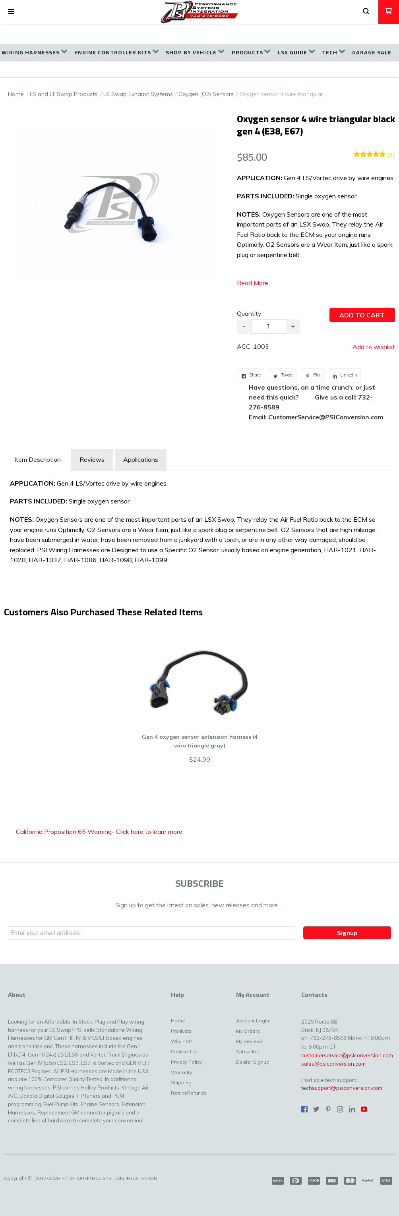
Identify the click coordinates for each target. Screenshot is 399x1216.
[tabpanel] (199, 524)
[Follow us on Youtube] (364, 1109)
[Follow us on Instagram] (340, 1109)
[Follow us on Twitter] (316, 1109)
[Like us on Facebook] (304, 1109)
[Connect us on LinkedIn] (352, 1109)
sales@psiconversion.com (333, 1063)
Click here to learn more (149, 832)
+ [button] (293, 326)
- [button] (244, 326)
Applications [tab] (140, 459)
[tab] (37, 460)
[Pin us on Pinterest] (328, 1109)
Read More (252, 283)
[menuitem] (34, 52)
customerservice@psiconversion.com (347, 1055)
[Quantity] (268, 326)
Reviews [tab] (92, 459)
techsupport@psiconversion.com (341, 1088)
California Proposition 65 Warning (64, 832)
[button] (11, 11)
